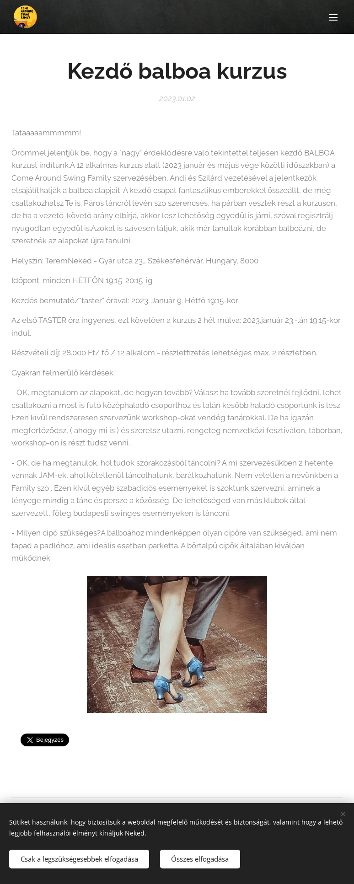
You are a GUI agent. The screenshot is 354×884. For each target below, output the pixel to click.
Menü (333, 17)
